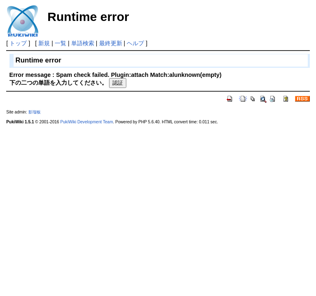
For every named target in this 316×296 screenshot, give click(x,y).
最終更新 (110, 43)
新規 (44, 43)
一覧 (60, 43)
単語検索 (82, 43)
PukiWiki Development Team (86, 122)
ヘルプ (135, 43)
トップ (18, 43)
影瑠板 (34, 112)
